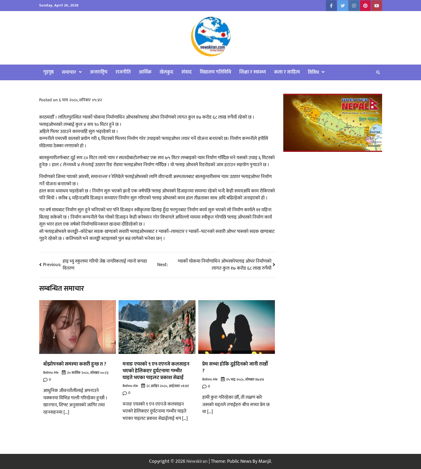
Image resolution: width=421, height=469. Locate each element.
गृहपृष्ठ (48, 72)
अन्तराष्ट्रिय (98, 72)
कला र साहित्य (287, 72)
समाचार (69, 72)
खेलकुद (166, 72)
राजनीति (123, 72)
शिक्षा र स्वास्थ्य (252, 72)
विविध (313, 72)
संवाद (186, 72)
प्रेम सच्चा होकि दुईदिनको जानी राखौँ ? (235, 367)
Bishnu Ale (51, 373)
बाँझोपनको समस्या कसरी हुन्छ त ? (74, 364)
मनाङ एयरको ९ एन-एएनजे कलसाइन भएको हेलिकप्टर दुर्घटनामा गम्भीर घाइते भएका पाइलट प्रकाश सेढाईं (156, 371)
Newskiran (197, 461)
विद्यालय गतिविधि (215, 72)
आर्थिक (145, 72)
